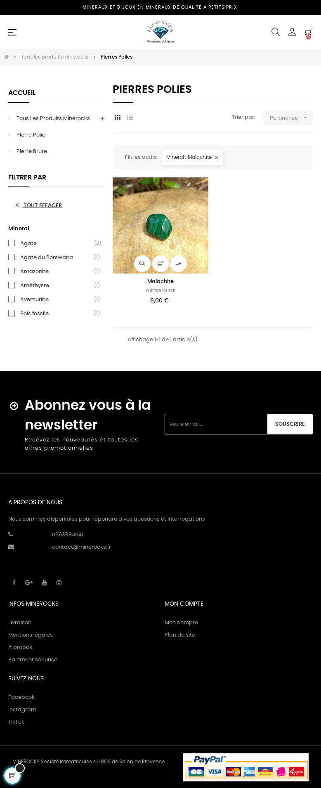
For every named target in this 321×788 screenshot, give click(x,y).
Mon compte (181, 622)
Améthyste (34, 285)
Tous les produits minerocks (53, 118)
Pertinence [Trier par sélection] (291, 118)
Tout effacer (38, 205)
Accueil (21, 93)
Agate (28, 243)
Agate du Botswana (46, 257)
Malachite (160, 281)
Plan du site (180, 635)
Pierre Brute (32, 151)
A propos (20, 647)
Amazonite (34, 271)
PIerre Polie (31, 135)
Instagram (22, 710)
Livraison (19, 622)
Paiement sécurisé (32, 660)
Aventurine (34, 299)
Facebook (21, 697)
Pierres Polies (160, 290)
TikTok (16, 722)
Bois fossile (34, 313)
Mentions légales (30, 635)
